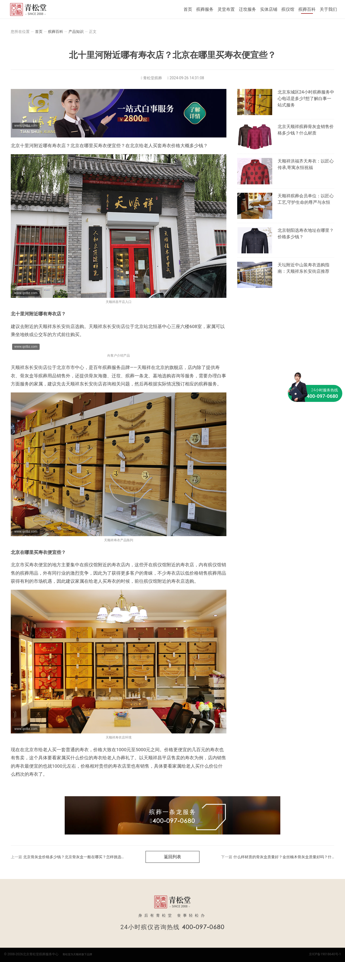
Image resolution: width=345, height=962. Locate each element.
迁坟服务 (247, 9)
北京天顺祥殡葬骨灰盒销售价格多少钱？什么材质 (306, 130)
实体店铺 (268, 9)
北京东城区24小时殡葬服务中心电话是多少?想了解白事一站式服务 (306, 98)
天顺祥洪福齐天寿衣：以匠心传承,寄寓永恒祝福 (306, 164)
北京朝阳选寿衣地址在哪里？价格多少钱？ (306, 233)
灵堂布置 (226, 9)
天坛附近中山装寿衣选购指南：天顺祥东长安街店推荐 (303, 268)
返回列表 (172, 856)
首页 (188, 9)
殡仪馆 (287, 9)
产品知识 (76, 31)
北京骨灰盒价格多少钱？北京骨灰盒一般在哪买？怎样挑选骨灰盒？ (79, 857)
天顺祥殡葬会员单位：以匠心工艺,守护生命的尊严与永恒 (306, 199)
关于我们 (328, 9)
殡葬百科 (307, 9)
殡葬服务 (204, 9)
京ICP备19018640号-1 (325, 954)
